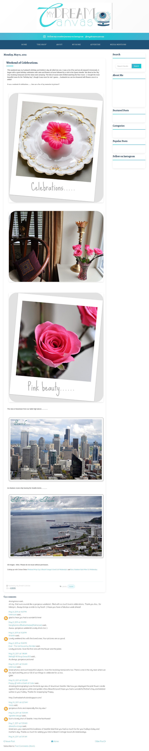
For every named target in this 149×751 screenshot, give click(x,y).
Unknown (12, 614)
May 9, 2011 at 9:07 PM (18, 611)
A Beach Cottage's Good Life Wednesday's (54, 569)
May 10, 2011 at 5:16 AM (18, 664)
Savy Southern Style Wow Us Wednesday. (84, 569)
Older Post (100, 741)
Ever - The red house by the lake (22, 646)
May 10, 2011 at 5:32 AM (18, 680)
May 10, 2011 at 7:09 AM (18, 713)
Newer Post (9, 741)
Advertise (95, 44)
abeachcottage (15, 726)
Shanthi (12, 635)
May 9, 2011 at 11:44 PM (18, 643)
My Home (76, 44)
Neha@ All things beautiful (20, 656)
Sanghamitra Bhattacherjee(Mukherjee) (25, 625)
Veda (11, 705)
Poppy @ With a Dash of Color (21, 683)
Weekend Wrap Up (34, 569)
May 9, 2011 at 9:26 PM (18, 632)
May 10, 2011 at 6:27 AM (18, 702)
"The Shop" (42, 44)
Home (24, 44)
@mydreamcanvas (94, 36)
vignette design (15, 715)
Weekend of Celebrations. (22, 63)
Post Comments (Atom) (25, 746)
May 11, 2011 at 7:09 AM (18, 723)
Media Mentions (118, 44)
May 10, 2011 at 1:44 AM (18, 653)
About (59, 44)
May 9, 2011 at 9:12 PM (17, 622)
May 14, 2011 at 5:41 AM (18, 736)
